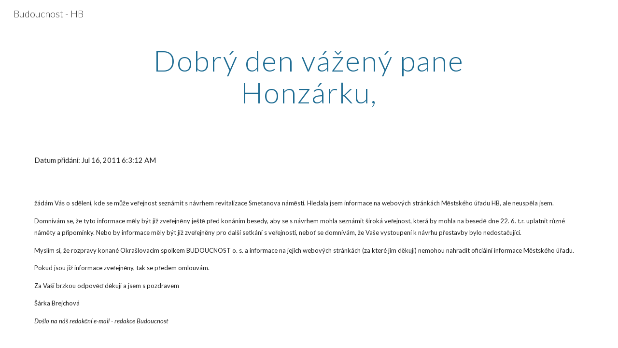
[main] (309, 76)
